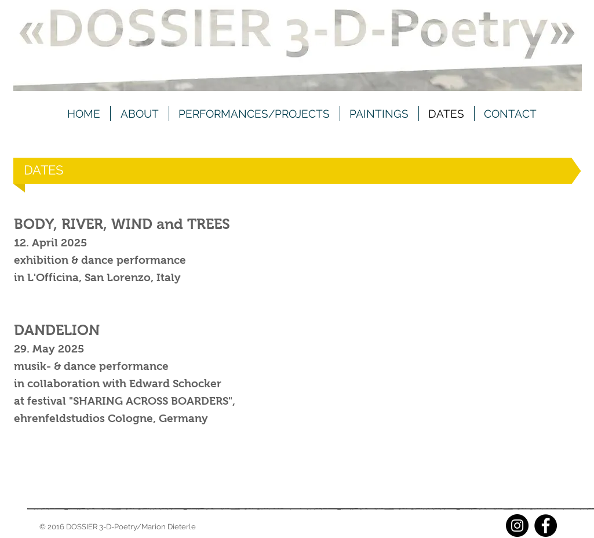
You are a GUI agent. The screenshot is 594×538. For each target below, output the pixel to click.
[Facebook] (545, 525)
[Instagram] (517, 525)
